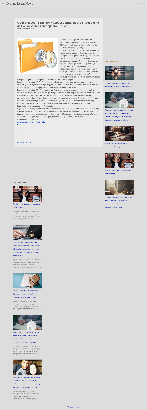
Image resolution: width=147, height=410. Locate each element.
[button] (18, 33)
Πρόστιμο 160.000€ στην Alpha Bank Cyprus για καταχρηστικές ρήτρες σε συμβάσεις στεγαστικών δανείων (25, 294)
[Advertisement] (58, 164)
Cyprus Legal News (19, 3)
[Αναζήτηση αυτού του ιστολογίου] (134, 3)
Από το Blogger (73, 407)
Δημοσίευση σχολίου (24, 142)
